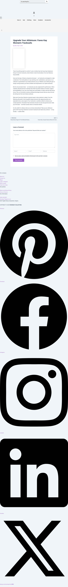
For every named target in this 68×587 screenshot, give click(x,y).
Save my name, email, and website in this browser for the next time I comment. (31, 156)
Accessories (48, 20)
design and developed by (7, 584)
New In (19, 20)
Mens (34, 20)
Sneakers (40, 20)
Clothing (29, 20)
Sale (24, 20)
